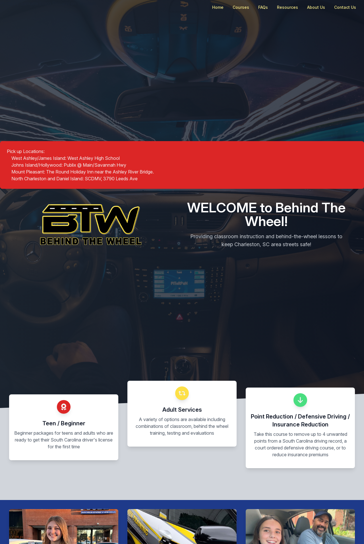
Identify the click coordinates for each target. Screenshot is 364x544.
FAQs (263, 7)
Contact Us (345, 7)
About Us (316, 7)
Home (218, 7)
